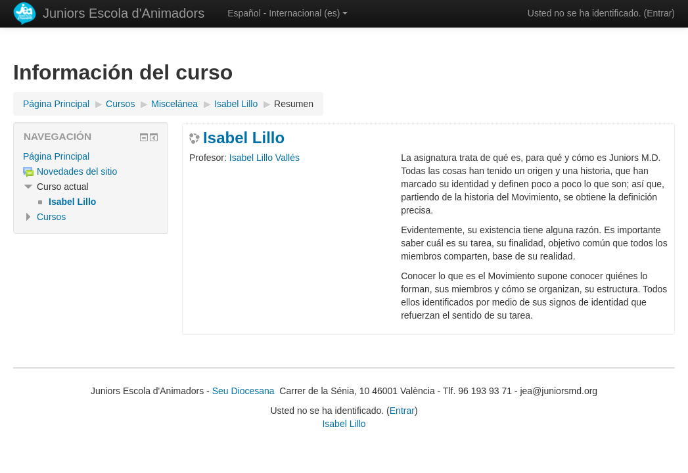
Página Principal (56, 156)
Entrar (659, 13)
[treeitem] (90, 156)
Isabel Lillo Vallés (264, 157)
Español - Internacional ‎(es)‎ (287, 13)
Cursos (51, 217)
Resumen (293, 104)
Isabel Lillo (244, 138)
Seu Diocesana (243, 391)
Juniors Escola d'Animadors (123, 13)
